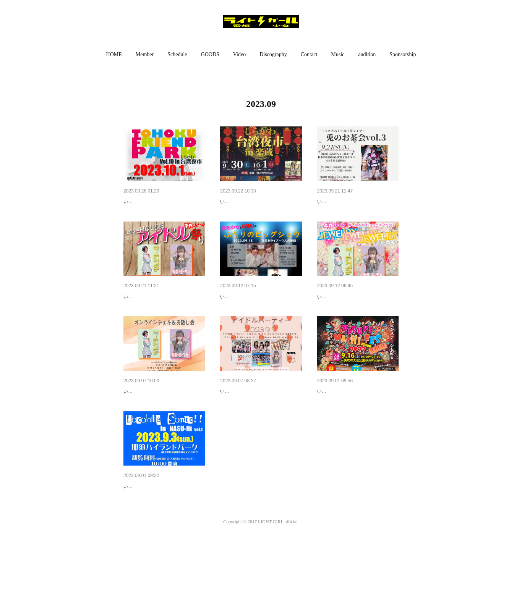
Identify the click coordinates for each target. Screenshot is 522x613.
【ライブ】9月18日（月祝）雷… (259, 316)
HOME (114, 54)
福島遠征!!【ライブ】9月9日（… (259, 431)
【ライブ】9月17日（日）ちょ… (356, 316)
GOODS (210, 54)
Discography (273, 54)
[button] (114, 54)
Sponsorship (402, 54)
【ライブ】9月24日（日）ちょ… (356, 202)
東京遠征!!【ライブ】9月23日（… (164, 316)
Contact (309, 54)
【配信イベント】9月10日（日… (162, 431)
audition (367, 54)
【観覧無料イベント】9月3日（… (163, 546)
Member (145, 54)
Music (337, 54)
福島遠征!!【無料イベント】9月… (260, 202)
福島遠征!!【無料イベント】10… (162, 202)
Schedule (177, 54)
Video (239, 54)
